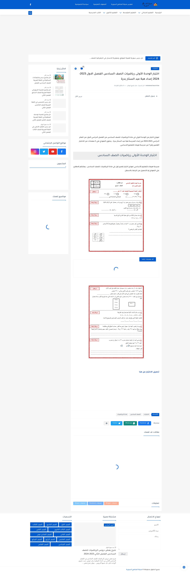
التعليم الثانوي (111, 13)
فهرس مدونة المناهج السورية (122, 4)
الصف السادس (135, 414)
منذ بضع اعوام (45, 124)
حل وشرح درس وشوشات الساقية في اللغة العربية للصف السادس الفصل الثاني (42, 81)
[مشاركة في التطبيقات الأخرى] (107, 423)
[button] (144, 423)
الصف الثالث (37, 524)
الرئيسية (158, 13)
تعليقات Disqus (80, 503)
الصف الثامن (41, 529)
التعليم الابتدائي (147, 13)
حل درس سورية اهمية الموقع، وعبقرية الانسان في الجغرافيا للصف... (116, 58)
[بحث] (30, 13)
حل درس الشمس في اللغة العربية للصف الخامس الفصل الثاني (41, 105)
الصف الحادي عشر (44, 534)
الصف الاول (65, 524)
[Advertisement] (95, 36)
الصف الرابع (50, 539)
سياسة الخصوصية (82, 4)
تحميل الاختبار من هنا (149, 372)
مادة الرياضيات (122, 414)
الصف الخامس (64, 539)
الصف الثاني (65, 534)
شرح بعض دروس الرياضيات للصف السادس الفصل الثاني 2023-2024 (99, 552)
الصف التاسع (52, 524)
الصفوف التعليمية (99, 4)
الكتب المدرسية (95, 13)
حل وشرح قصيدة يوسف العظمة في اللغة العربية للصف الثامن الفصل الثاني (41, 117)
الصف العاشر (43, 544)
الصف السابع (37, 539)
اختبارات (155, 68)
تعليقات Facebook (96, 503)
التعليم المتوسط (129, 13)
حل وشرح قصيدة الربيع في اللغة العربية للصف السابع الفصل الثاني (41, 92)
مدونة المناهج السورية (134, 570)
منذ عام (46, 75)
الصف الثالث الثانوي (62, 529)
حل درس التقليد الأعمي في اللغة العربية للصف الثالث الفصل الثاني (41, 129)
